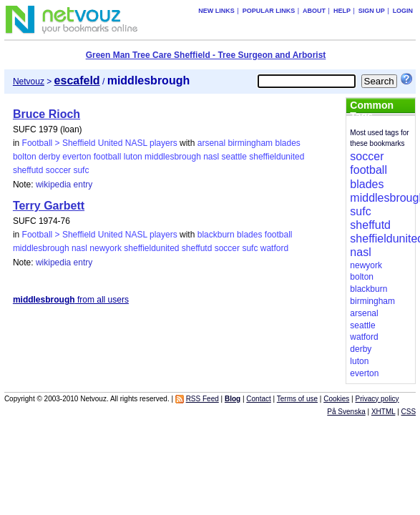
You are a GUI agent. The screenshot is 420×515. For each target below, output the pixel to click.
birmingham (250, 143)
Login (403, 10)
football (108, 157)
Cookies (336, 399)
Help (342, 10)
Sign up (371, 10)
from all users (71, 300)
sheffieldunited (276, 157)
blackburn (216, 235)
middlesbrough (173, 157)
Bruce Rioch (46, 114)
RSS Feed (202, 399)
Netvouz (28, 82)
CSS (408, 412)
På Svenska (346, 412)
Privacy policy (377, 399)
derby (49, 157)
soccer (58, 170)
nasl (211, 157)
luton (133, 157)
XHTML (383, 412)
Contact (258, 399)
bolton (24, 157)
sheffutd (28, 170)
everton (76, 157)
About (314, 10)
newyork (105, 248)
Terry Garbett (48, 206)
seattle (234, 157)
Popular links (269, 10)
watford (274, 248)
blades (287, 143)
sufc (81, 170)
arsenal (211, 143)
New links (216, 10)
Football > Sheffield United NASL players (99, 143)
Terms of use (297, 399)
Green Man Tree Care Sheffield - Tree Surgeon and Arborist (206, 55)
